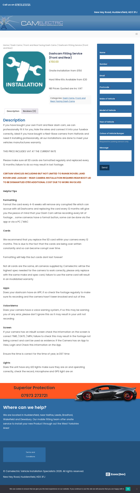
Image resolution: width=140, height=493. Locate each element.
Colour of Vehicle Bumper (112, 133)
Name (103, 52)
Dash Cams (16, 45)
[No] (136, 489)
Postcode (105, 87)
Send (104, 167)
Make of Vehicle (108, 99)
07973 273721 (22, 4)
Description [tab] (13, 111)
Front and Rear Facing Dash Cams (40, 45)
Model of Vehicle (108, 110)
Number (104, 64)
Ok (128, 489)
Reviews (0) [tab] (29, 111)
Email (103, 76)
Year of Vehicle (107, 122)
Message (105, 148)
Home (6, 45)
